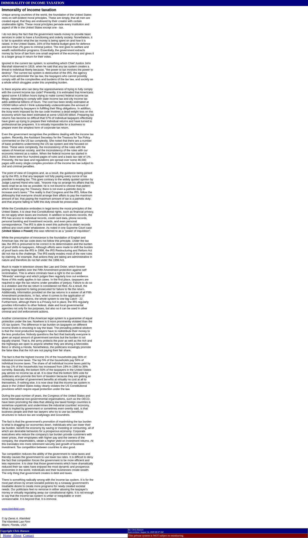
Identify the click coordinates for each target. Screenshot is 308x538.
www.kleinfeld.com (13, 508)
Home (7, 535)
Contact (28, 535)
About (17, 535)
